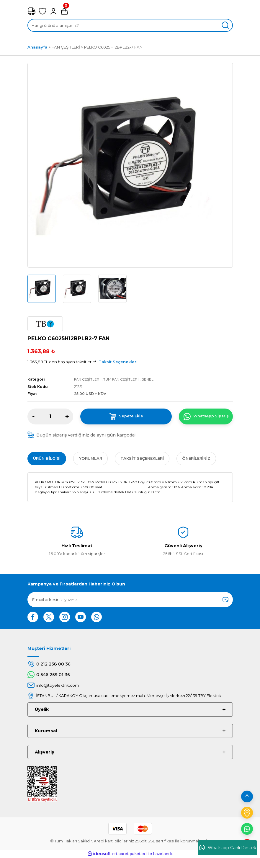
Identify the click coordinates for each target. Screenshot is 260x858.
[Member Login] (53, 11)
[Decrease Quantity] (34, 416)
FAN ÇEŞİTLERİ (87, 379)
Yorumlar (90, 458)
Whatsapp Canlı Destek (227, 847)
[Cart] (64, 11)
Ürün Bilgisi (46, 458)
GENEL (149, 379)
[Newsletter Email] (130, 599)
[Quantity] (50, 416)
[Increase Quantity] (67, 416)
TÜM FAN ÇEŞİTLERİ (122, 379)
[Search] (130, 25)
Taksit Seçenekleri (118, 361)
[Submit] (225, 599)
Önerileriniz (196, 458)
